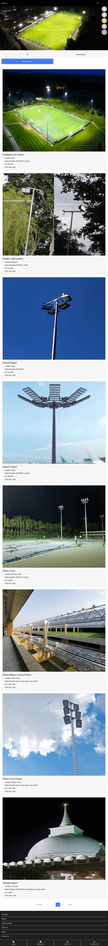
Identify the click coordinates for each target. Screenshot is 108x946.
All (27, 54)
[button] (5, 110)
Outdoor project (27, 61)
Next (70, 904)
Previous (39, 904)
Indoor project (80, 54)
